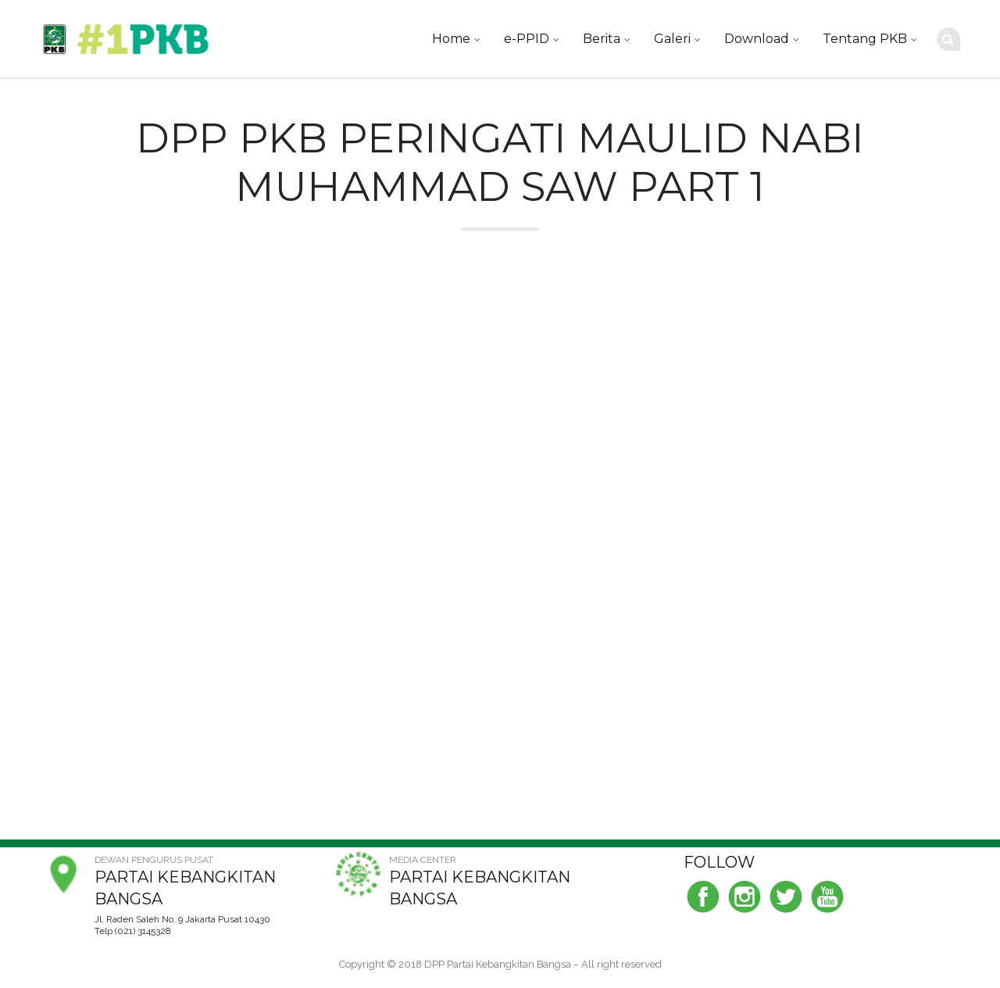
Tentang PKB (865, 38)
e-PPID (526, 38)
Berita (601, 38)
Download (756, 38)
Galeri (672, 38)
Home (451, 38)
